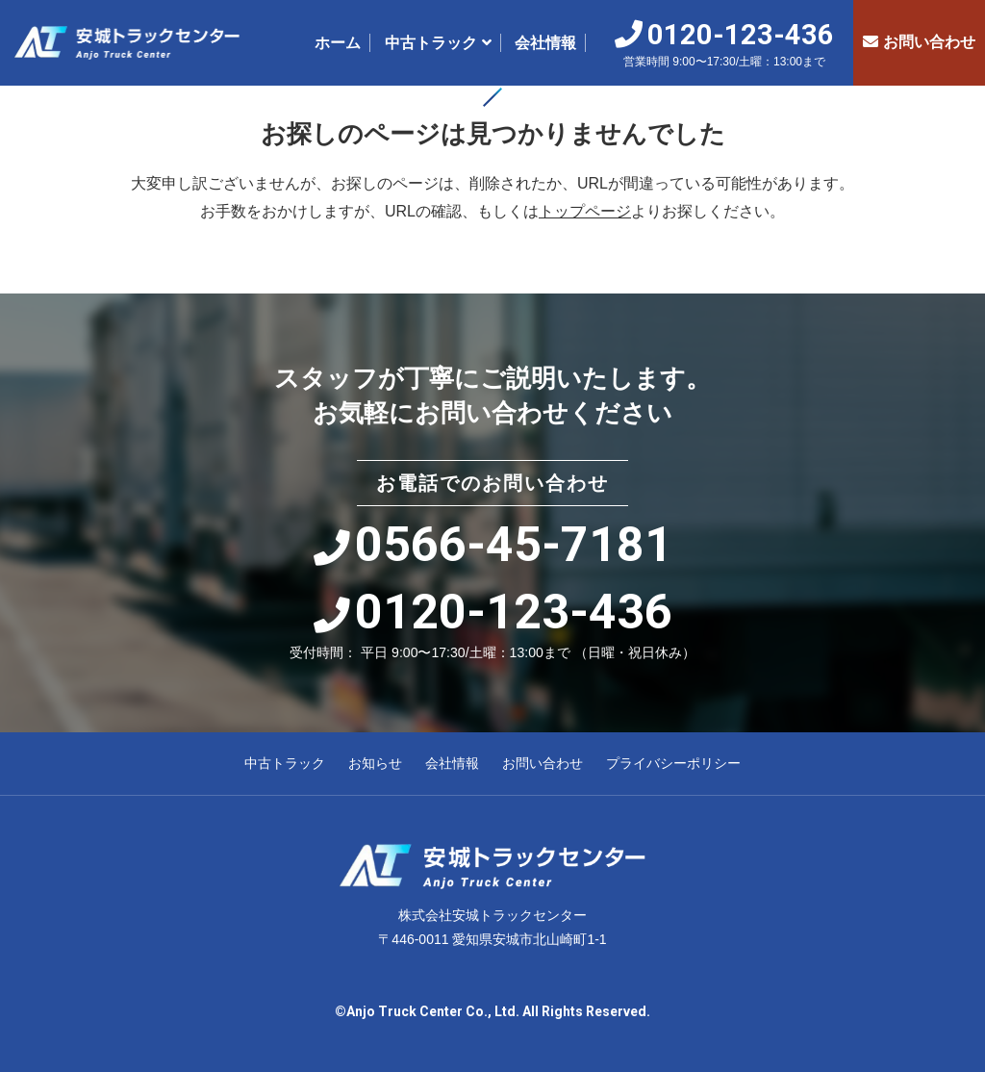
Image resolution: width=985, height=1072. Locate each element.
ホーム (338, 43)
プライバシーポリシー (673, 763)
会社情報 (545, 43)
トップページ (585, 211)
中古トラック (431, 43)
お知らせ (375, 763)
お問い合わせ (919, 42)
